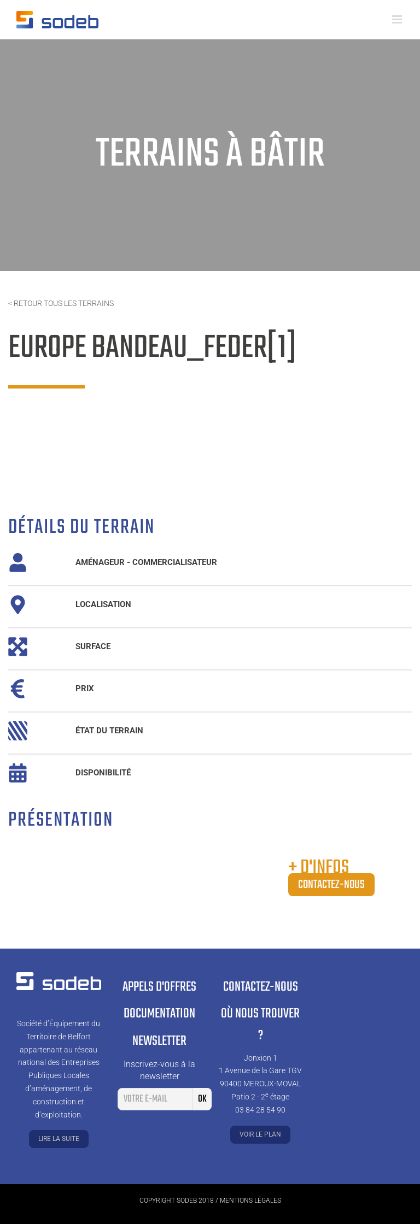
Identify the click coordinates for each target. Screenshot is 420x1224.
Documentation (159, 1014)
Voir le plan (260, 1134)
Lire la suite (58, 1139)
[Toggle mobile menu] (398, 19)
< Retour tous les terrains (61, 303)
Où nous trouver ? (260, 1025)
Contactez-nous (331, 884)
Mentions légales (250, 1200)
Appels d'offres (159, 987)
